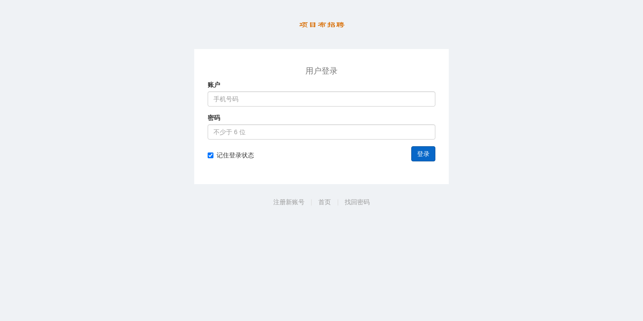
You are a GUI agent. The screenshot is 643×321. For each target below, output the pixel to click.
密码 (214, 117)
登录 (423, 153)
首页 (324, 202)
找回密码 (357, 202)
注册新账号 (289, 202)
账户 (214, 84)
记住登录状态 (231, 155)
